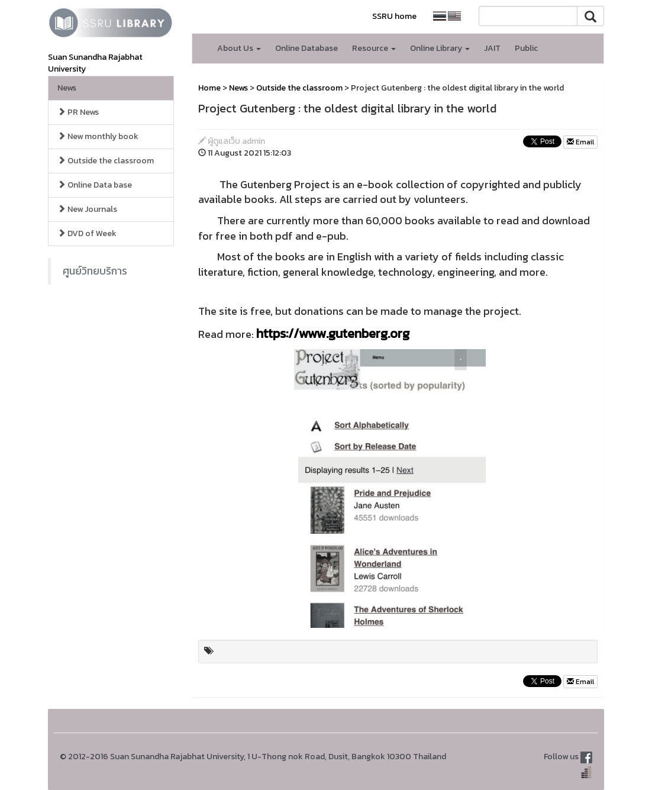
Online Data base (94, 185)
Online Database (306, 48)
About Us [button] (239, 48)
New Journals (87, 209)
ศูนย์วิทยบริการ (95, 271)
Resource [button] (374, 48)
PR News (78, 112)
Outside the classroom (105, 160)
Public (526, 48)
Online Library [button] (440, 48)
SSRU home (394, 16)
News (66, 88)
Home (209, 88)
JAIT (492, 48)
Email (580, 142)
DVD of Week (87, 233)
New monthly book (97, 136)
